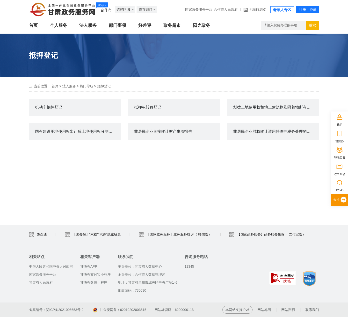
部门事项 (117, 25)
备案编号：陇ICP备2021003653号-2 (56, 310)
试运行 (102, 5)
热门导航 (86, 86)
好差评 (144, 25)
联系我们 (312, 310)
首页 (33, 25)
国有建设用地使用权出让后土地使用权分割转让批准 (78, 131)
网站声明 (288, 310)
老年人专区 (282, 10)
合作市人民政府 (226, 9)
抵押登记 (104, 86)
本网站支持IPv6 (237, 310)
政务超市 (172, 25)
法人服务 (88, 25)
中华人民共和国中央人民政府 (51, 266)
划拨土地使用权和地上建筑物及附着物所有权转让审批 (276, 107)
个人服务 (58, 25)
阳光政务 (201, 25)
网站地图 (264, 310)
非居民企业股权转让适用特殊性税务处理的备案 (273, 131)
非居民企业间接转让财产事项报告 (163, 131)
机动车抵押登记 (48, 107)
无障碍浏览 (257, 9)
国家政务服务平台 (198, 9)
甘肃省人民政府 (41, 282)
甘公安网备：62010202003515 (119, 310)
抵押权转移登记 (147, 107)
